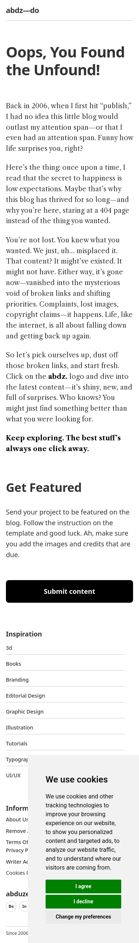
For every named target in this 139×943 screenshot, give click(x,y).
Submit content (69, 591)
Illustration (19, 727)
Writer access (22, 861)
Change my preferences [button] (83, 917)
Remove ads (21, 830)
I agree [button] (83, 886)
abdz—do (22, 10)
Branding (17, 679)
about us (17, 819)
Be (11, 906)
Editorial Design (25, 695)
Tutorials (16, 743)
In (24, 906)
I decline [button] (83, 901)
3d (9, 647)
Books (13, 663)
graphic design (25, 711)
